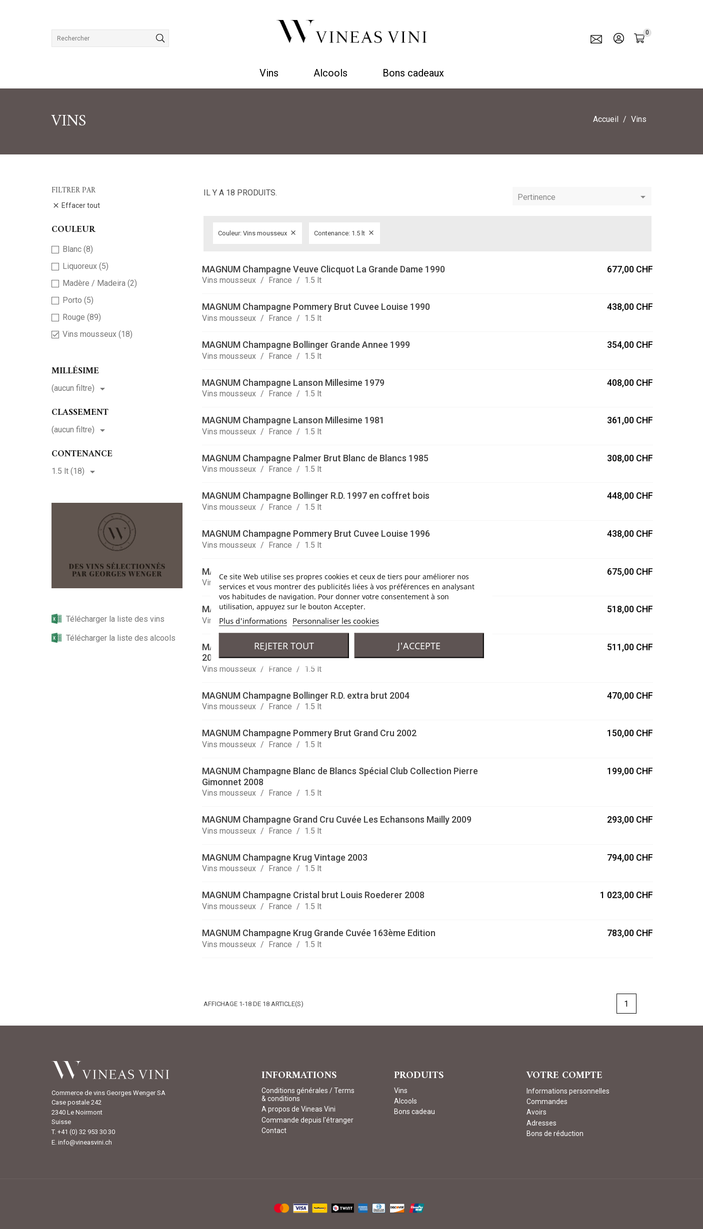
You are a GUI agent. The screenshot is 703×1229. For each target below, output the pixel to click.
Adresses (541, 1123)
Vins (269, 73)
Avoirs (536, 1112)
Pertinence (583, 197)
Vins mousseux (97, 334)
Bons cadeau (414, 1112)
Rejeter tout (284, 645)
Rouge (81, 317)
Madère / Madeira (99, 283)
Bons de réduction (555, 1134)
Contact (274, 1131)
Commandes (547, 1102)
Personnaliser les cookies (335, 620)
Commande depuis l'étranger (308, 1120)
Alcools (331, 73)
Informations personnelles (568, 1091)
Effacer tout (76, 205)
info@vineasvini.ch (85, 1142)
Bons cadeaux (413, 73)
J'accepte (419, 645)
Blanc (77, 249)
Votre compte (564, 1076)
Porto (78, 300)
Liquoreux (85, 266)
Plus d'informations (253, 620)
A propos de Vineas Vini (299, 1109)
